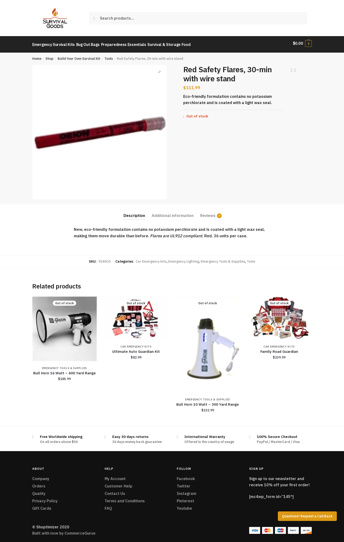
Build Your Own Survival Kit (79, 56)
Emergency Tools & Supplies (223, 259)
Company (40, 476)
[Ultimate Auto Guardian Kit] (136, 315)
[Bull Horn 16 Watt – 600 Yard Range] (64, 326)
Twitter (183, 483)
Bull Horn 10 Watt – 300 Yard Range (207, 402)
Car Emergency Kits (151, 259)
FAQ (108, 505)
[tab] (134, 209)
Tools (108, 56)
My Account (115, 476)
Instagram (186, 491)
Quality (38, 491)
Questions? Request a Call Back (307, 516)
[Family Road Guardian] (279, 315)
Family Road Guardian (279, 349)
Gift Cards (41, 505)
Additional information (173, 213)
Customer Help (118, 483)
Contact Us (115, 491)
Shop (49, 56)
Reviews (207, 213)
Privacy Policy (45, 498)
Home (36, 56)
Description (134, 213)
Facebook (186, 476)
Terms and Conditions (125, 498)
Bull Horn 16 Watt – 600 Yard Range (64, 371)
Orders (38, 483)
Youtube (184, 505)
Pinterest (185, 498)
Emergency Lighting (183, 259)
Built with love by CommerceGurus (64, 531)
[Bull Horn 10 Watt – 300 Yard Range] (207, 342)
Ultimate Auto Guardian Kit (136, 349)
